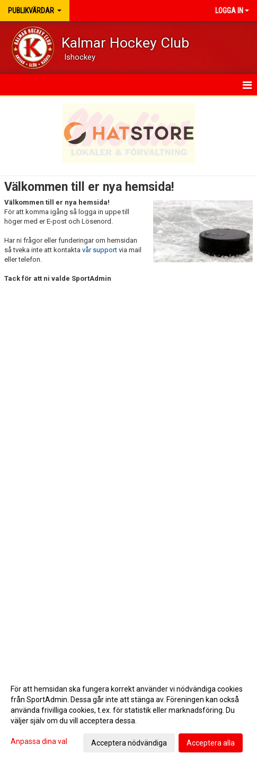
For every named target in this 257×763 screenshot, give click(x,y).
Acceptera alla (211, 743)
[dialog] (128, 715)
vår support (99, 250)
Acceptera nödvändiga (129, 743)
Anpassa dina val (39, 741)
